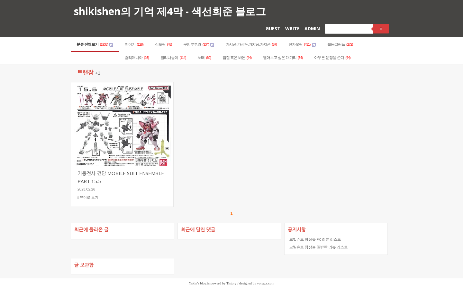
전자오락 (302, 44)
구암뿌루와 (198, 44)
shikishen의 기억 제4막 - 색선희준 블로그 (170, 11)
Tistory (231, 283)
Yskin (193, 283)
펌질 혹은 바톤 (236, 57)
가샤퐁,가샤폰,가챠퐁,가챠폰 (251, 44)
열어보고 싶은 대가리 (283, 57)
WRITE (292, 28)
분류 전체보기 (95, 44)
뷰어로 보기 (87, 197)
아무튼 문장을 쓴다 (332, 57)
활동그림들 (340, 44)
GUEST (273, 28)
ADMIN (312, 28)
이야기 (134, 44)
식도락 (163, 44)
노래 (204, 57)
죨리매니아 (137, 57)
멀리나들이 (173, 57)
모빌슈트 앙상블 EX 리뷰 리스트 (315, 239)
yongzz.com (265, 283)
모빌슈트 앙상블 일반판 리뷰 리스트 (318, 247)
